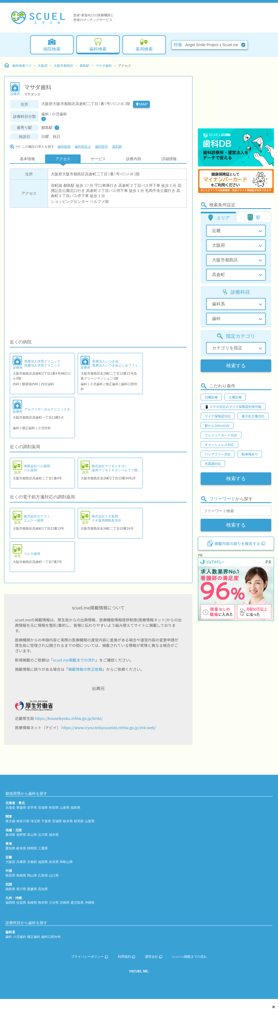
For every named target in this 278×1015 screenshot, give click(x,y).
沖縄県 (89, 902)
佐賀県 (21, 902)
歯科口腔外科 (51, 937)
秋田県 (54, 807)
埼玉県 (35, 821)
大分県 (54, 902)
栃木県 (68, 821)
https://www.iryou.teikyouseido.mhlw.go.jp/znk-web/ (108, 727)
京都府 (32, 862)
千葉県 (46, 821)
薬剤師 (117, 146)
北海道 (10, 807)
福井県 (54, 835)
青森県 (21, 807)
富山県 (32, 835)
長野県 (21, 835)
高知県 (43, 889)
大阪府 (43, 66)
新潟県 (10, 835)
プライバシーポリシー (89, 956)
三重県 (43, 848)
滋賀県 (43, 862)
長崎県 (32, 902)
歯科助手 (101, 146)
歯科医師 (64, 146)
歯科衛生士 (83, 146)
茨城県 (57, 821)
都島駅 (84, 66)
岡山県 (32, 875)
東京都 (10, 821)
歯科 (8, 937)
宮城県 (43, 807)
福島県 (75, 807)
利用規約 (126, 956)
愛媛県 (32, 889)
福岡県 (10, 902)
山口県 (54, 875)
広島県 (43, 875)
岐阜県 (21, 848)
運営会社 (153, 956)
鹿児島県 (77, 902)
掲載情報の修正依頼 (85, 669)
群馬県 (79, 821)
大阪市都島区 (63, 66)
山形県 (65, 807)
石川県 (43, 835)
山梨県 (89, 821)
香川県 (21, 889)
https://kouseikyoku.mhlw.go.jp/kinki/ (69, 718)
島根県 (21, 875)
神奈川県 (22, 821)
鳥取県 (10, 875)
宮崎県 (65, 902)
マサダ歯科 (104, 66)
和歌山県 (66, 862)
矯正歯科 (33, 937)
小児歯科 (19, 937)
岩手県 (32, 807)
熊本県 (43, 902)
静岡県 (32, 848)
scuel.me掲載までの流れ (74, 660)
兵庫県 (21, 862)
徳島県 (10, 889)
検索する (236, 365)
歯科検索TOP (17, 65)
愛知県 (10, 848)
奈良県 (54, 862)
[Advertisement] (236, 94)
